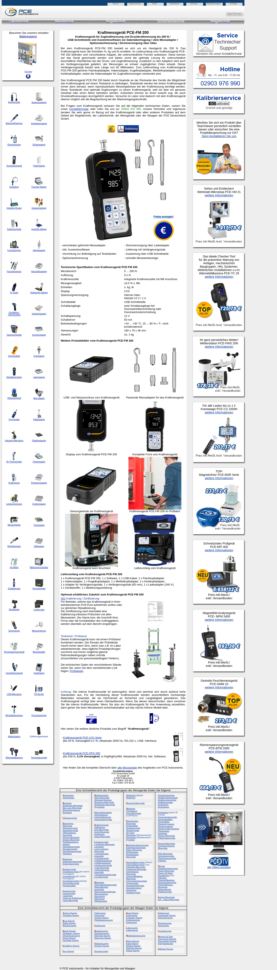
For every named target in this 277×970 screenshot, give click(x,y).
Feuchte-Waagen (101, 918)
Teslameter (162, 833)
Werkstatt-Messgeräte (167, 882)
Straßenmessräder (165, 802)
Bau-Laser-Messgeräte (72, 808)
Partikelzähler (132, 826)
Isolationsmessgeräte (103, 819)
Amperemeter (68, 797)
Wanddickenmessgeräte (168, 868)
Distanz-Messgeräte (71, 840)
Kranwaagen (131, 922)
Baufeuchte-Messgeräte (73, 805)
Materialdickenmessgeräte (105, 885)
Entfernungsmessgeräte (72, 861)
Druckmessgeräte (70, 849)
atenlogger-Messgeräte (68, 824)
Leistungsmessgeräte (103, 865)
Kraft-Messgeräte (101, 832)
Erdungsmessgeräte (71, 864)
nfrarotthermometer (103, 812)
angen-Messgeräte (166, 897)
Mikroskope (99, 898)
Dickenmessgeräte (70, 830)
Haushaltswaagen (101, 933)
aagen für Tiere (165, 936)
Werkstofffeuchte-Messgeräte (165, 886)
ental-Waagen (69, 931)
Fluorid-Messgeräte (71, 883)
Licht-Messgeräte (101, 867)
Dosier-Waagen (69, 938)
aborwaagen (132, 928)
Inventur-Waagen (101, 946)
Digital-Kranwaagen (71, 935)
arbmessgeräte (69, 869)
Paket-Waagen (132, 943)
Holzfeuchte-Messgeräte (104, 804)
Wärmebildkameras (166, 880)
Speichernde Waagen (167, 915)
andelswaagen (101, 931)
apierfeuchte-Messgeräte (132, 822)
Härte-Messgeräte (101, 797)
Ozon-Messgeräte (133, 813)
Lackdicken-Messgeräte (104, 844)
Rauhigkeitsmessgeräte (136, 847)
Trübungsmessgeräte (166, 838)
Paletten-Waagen (133, 946)
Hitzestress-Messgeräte (104, 802)
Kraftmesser (99, 834)
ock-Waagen (68, 921)
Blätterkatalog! (28, 36)
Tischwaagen (163, 925)
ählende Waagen (165, 949)
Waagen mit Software (167, 939)
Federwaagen (100, 913)
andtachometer (101, 795)
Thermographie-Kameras (168, 829)
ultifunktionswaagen (135, 935)
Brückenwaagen (69, 925)
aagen (161, 866)
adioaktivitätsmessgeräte (137, 845)
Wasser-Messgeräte (166, 871)
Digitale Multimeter (71, 837)
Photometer (131, 835)
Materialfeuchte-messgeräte (101, 888)
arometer (67, 803)
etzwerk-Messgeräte (135, 803)
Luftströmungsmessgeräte (105, 874)
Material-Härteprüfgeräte (105, 892)
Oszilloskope (131, 811)
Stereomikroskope (134, 888)
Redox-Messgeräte (134, 850)
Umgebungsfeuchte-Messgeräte (166, 847)
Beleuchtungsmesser (71, 810)
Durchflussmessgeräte (72, 851)
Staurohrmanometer (166, 795)
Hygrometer (99, 807)
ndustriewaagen (101, 943)
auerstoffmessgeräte (135, 862)
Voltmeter (162, 860)
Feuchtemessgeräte (71, 871)
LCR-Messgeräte (101, 858)
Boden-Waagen (69, 923)
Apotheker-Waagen (71, 915)
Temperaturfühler (165, 819)
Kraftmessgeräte (133, 920)
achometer (163, 812)
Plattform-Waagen (134, 948)
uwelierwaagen (101, 951)
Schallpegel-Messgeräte (136, 869)
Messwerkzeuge (101, 894)
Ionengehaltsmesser (102, 817)
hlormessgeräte (70, 818)
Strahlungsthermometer (168, 797)
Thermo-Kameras (165, 826)
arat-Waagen (132, 913)
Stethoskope (131, 890)
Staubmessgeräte (133, 892)
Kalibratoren (99, 827)
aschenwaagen (164, 923)
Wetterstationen (164, 889)
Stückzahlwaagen (165, 918)
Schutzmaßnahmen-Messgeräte (134, 877)
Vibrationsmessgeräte (167, 858)
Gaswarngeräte (69, 893)
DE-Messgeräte (165, 853)
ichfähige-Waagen (71, 946)
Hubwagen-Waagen (102, 938)
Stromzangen (163, 807)
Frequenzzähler (69, 885)
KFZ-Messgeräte (101, 829)
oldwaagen (99, 925)
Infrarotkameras (101, 815)
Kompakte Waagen (134, 918)
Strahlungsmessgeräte (167, 800)
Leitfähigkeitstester (102, 863)
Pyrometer (130, 840)
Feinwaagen (99, 915)
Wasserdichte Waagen (167, 941)
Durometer (67, 853)
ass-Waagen (68, 951)
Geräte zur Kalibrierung (73, 898)
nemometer (68, 795)
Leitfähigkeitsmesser (103, 860)
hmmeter (130, 808)
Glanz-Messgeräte (70, 900)
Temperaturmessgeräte (167, 817)
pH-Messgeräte (132, 830)
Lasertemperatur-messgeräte (101, 854)
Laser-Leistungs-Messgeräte (101, 850)
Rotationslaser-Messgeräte (132, 855)
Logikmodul (39, 610)
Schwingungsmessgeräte (136, 881)
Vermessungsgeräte (166, 856)
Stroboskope (163, 804)
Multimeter (131, 795)
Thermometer (163, 831)
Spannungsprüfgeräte (135, 885)
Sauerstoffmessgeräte (135, 864)
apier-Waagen (132, 941)
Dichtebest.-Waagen (71, 933)
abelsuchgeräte (101, 825)
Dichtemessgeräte (70, 828)
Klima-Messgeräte (102, 836)
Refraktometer (132, 852)
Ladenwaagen (132, 930)
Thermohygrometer (166, 824)
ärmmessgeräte (101, 842)
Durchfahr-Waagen (71, 940)
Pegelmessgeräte (133, 828)
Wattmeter (162, 878)
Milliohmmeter (100, 901)
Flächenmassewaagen (103, 920)
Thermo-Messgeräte (166, 836)
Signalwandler (132, 883)
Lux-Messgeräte (101, 877)
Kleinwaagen (131, 915)
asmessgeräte (69, 891)
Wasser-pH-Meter (165, 873)
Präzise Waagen (132, 950)
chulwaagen (163, 913)
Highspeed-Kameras (103, 800)
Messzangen (99, 896)
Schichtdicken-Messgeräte (132, 872)
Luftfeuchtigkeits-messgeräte (102, 871)
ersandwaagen (164, 931)
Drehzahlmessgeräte (71, 847)
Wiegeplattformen (165, 943)
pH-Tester (130, 833)
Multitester (130, 797)
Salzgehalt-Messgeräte (135, 867)
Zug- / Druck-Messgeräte (168, 899)
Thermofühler (164, 822)
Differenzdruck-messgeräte (69, 834)
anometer (99, 882)
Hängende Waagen (102, 935)
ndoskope (67, 859)
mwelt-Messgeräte (166, 843)
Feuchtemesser (69, 876)
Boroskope (67, 812)
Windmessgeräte (165, 892)
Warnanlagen (164, 875)
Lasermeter (99, 847)
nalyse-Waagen (70, 913)
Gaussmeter (68, 896)
